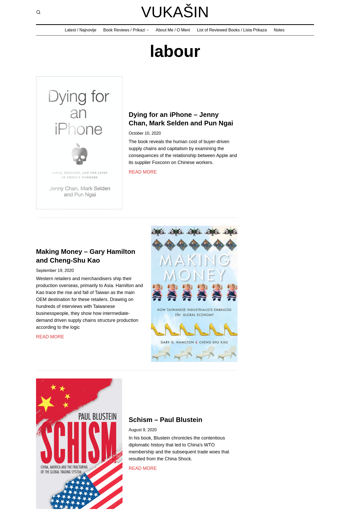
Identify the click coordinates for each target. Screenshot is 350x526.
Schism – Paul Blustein (165, 420)
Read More (143, 172)
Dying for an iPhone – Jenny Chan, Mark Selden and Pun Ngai (181, 119)
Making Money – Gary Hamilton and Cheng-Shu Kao (85, 256)
